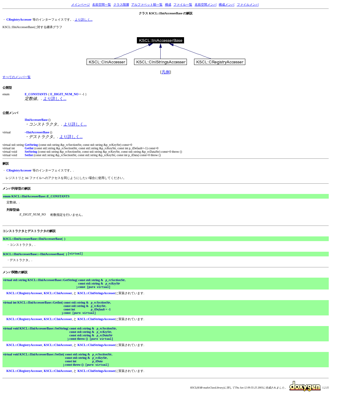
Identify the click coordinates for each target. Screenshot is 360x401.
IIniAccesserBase (36, 119)
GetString (31, 144)
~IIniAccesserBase (37, 132)
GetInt (29, 148)
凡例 (166, 72)
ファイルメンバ (248, 4)
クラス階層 (121, 4)
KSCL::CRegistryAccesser (24, 294)
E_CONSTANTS (36, 94)
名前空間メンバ (206, 4)
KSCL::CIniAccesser (58, 294)
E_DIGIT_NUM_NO (64, 94)
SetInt (29, 155)
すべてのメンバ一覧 (16, 77)
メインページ (80, 4)
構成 (168, 4)
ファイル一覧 (182, 4)
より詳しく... (84, 19)
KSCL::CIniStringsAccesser (96, 294)
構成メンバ (226, 4)
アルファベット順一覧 (146, 4)
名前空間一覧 (101, 4)
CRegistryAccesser (19, 19)
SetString (31, 151)
